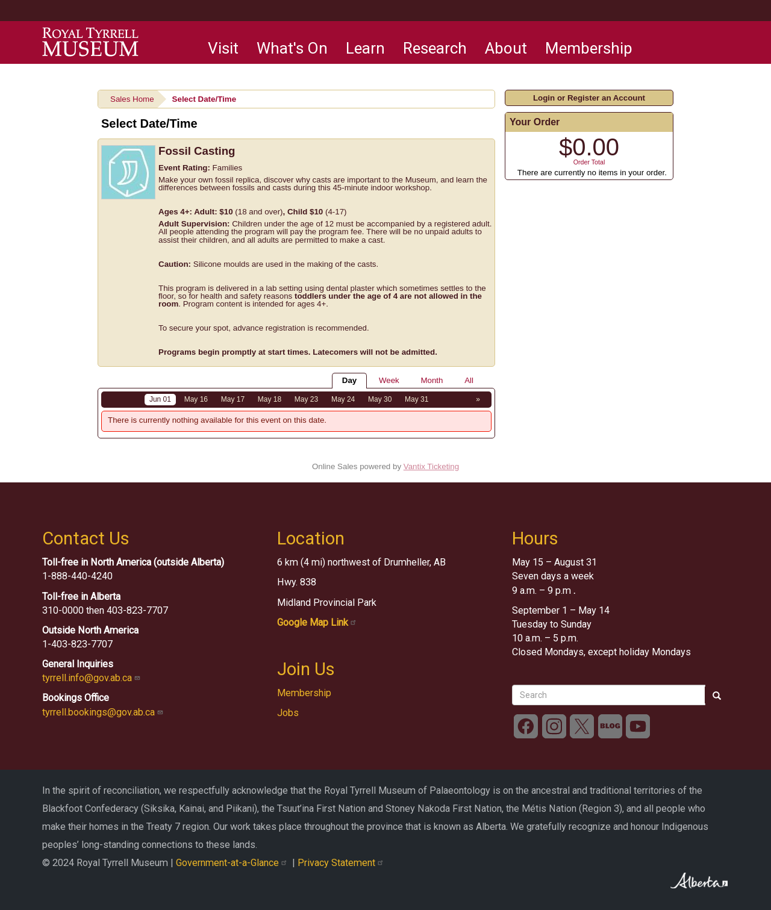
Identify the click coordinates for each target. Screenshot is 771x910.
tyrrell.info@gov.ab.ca (92, 678)
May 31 (416, 399)
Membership (588, 48)
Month (431, 380)
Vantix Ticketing (431, 466)
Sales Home (132, 99)
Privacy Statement (342, 862)
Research (435, 48)
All (468, 380)
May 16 (196, 399)
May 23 (306, 399)
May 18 (269, 399)
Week (389, 380)
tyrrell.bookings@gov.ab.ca (104, 712)
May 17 (233, 399)
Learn (365, 48)
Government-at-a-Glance (234, 862)
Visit (223, 48)
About (506, 48)
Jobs (288, 712)
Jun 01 (160, 399)
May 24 (343, 399)
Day (349, 380)
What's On (292, 48)
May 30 (380, 399)
